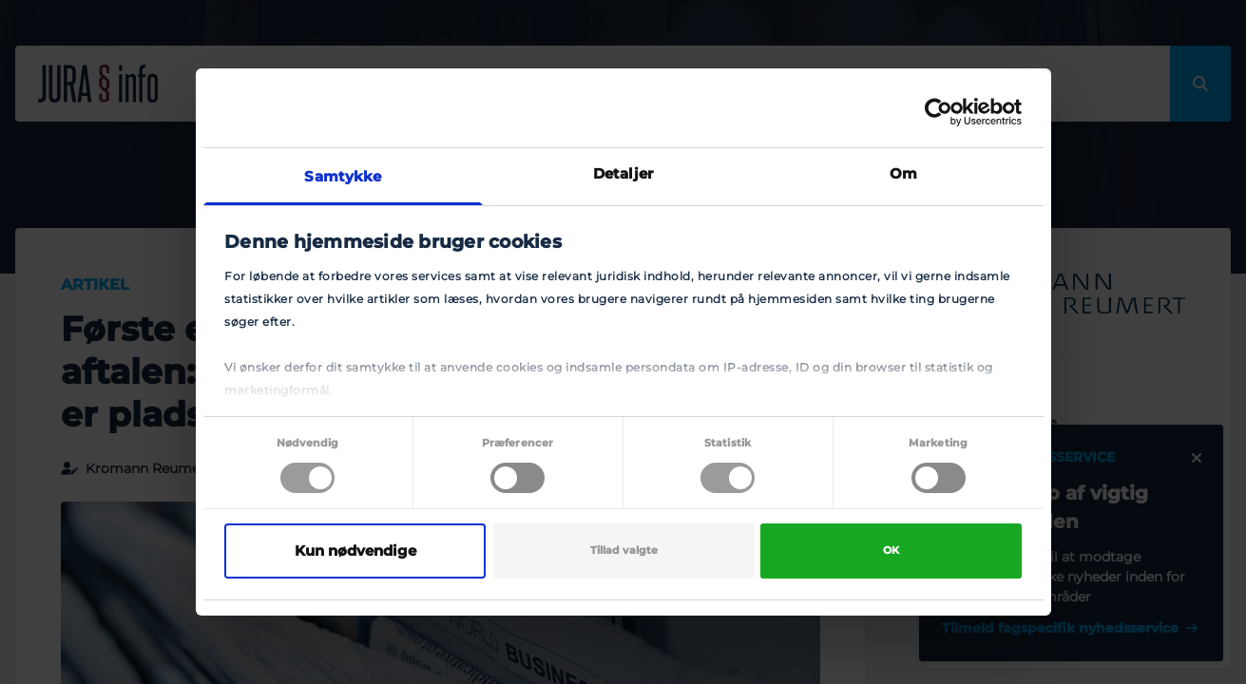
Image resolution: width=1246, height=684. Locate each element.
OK (891, 550)
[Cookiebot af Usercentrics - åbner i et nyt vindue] (938, 112)
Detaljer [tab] (623, 173)
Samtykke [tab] (342, 176)
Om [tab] (903, 173)
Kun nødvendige (355, 551)
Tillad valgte (624, 550)
